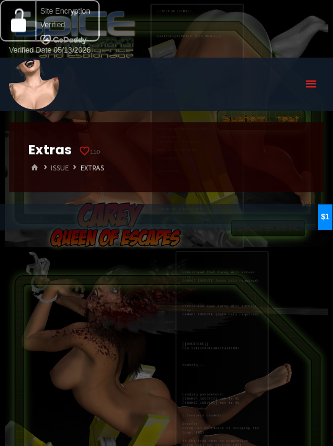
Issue (60, 167)
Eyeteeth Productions (34, 85)
